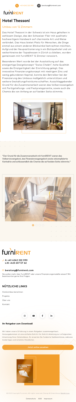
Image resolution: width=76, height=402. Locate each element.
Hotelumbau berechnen (12, 292)
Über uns (6, 300)
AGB (40, 399)
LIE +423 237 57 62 (16, 263)
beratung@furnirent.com (49, 5)
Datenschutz (31, 399)
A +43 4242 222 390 (16, 260)
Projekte (6, 296)
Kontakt (6, 304)
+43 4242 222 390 (24, 5)
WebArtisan (65, 393)
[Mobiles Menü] (70, 12)
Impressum (48, 399)
